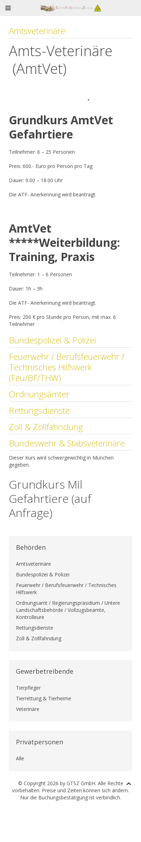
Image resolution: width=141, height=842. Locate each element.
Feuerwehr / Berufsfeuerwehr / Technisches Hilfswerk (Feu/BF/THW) (66, 367)
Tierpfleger (28, 687)
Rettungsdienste (39, 410)
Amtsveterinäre (37, 31)
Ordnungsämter (39, 394)
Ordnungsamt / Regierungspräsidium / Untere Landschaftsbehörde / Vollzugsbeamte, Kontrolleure (68, 609)
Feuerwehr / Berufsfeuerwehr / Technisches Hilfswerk (66, 589)
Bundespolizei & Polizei (52, 340)
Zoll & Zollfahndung (46, 427)
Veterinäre (27, 709)
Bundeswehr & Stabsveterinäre (67, 443)
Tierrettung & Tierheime (43, 698)
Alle (20, 758)
